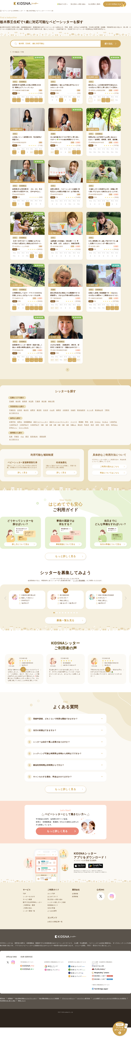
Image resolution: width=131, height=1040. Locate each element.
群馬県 (24, 401)
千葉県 (37, 401)
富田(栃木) (34, 437)
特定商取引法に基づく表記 (7, 1000)
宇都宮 (16, 437)
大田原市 (66, 410)
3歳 (55, 425)
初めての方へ (62, 4)
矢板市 (73, 410)
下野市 (107, 410)
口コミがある (24, 428)
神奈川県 (51, 401)
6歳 (67, 425)
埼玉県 (31, 401)
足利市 (19, 410)
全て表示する (14, 413)
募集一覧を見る (70, 620)
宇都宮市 (12, 410)
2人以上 (98, 422)
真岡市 (58, 410)
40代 (107, 425)
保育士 (19, 422)
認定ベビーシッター (40, 422)
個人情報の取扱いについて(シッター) (26, 998)
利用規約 (10, 998)
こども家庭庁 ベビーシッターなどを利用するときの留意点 (109, 998)
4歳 (59, 425)
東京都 (44, 401)
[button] (54, 612)
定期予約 (12, 422)
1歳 (46, 425)
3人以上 (105, 422)
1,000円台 (113, 422)
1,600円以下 (13, 425)
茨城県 (11, 401)
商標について (22, 1000)
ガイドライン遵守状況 (83, 998)
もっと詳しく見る (69, 789)
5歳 (63, 425)
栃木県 (18, 401)
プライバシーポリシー (68, 998)
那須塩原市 (81, 410)
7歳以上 (73, 425)
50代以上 (114, 425)
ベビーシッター (50, 27)
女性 (91, 422)
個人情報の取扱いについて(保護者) (49, 998)
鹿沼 (27, 437)
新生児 (80, 425)
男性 (86, 422)
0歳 (42, 425)
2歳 (50, 425)
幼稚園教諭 (28, 422)
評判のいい (13, 428)
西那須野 (43, 437)
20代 (97, 425)
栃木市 (26, 410)
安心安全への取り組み (78, 4)
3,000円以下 (34, 425)
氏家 (10, 437)
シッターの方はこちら (116, 4)
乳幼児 (86, 425)
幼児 (92, 425)
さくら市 (90, 410)
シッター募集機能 (79, 580)
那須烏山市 (99, 410)
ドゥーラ (74, 422)
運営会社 (2, 998)
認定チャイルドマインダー (59, 422)
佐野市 (32, 410)
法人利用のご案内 (94, 4)
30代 (102, 425)
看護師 (81, 422)
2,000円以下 (24, 425)
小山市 (52, 410)
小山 (22, 437)
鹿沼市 (39, 410)
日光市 (45, 410)
